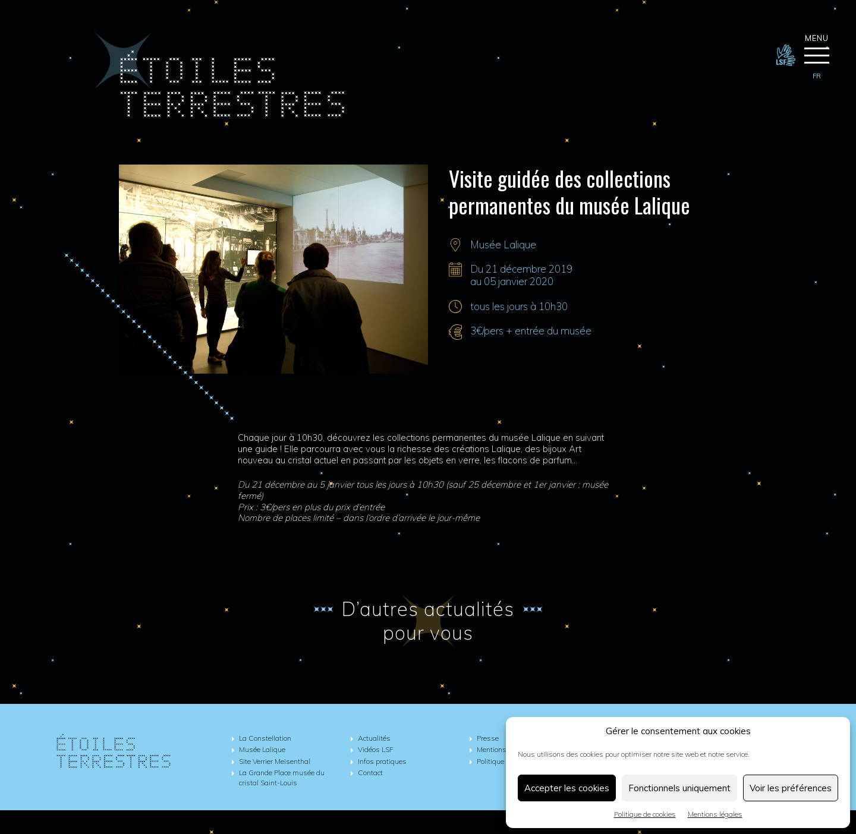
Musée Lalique (503, 244)
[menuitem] (817, 76)
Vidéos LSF (376, 749)
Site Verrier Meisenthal (274, 761)
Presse (488, 738)
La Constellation (265, 738)
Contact (370, 772)
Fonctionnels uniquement (679, 788)
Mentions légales (715, 814)
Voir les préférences (791, 788)
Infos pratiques (382, 761)
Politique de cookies (645, 814)
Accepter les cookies (566, 788)
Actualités (374, 738)
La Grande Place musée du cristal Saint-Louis (282, 777)
